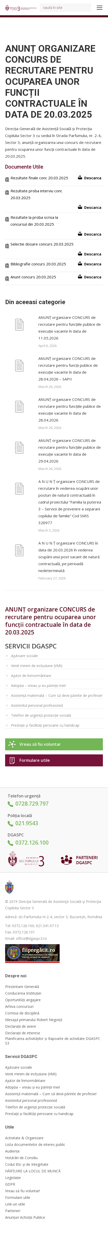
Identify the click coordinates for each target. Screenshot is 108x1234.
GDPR (10, 1184)
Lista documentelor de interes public (35, 1144)
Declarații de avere (20, 1026)
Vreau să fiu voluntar (40, 744)
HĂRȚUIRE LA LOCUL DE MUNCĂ (33, 1171)
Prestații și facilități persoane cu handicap (45, 725)
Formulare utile (34, 760)
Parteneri (12, 1211)
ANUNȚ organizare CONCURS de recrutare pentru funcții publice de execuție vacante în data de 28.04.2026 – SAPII (68, 369)
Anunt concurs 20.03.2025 (33, 276)
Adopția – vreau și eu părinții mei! (38, 685)
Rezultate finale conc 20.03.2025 (39, 177)
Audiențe (12, 1151)
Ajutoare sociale (24, 655)
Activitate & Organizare (24, 1138)
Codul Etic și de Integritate (26, 1164)
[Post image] (19, 325)
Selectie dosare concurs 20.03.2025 (41, 244)
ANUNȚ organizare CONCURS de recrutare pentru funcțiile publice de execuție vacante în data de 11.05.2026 (69, 328)
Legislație (13, 1177)
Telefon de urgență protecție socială (41, 715)
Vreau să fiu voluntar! (22, 1191)
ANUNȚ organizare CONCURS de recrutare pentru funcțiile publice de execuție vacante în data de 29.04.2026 (69, 451)
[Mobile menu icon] (99, 7)
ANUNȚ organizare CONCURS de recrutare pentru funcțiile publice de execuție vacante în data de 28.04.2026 (69, 410)
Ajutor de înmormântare (31, 675)
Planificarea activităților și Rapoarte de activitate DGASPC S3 (52, 1041)
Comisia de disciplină (22, 1013)
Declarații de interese (22, 1033)
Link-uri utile (15, 1204)
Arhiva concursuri (19, 1006)
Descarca (92, 177)
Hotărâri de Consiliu (21, 1158)
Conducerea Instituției (23, 993)
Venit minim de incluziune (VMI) (36, 665)
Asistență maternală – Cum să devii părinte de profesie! (56, 695)
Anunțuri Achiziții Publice (25, 1217)
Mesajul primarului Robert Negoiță (33, 1020)
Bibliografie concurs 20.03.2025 (38, 263)
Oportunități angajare (23, 1000)
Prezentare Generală (22, 986)
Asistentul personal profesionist (37, 705)
